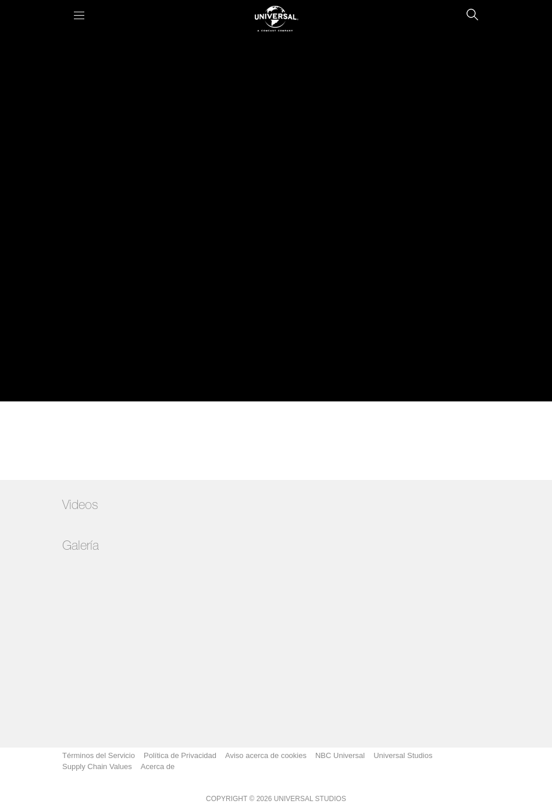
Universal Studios (402, 755)
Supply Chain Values (97, 766)
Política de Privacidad (180, 755)
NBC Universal (340, 755)
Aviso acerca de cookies (266, 755)
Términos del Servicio (98, 755)
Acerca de (158, 766)
